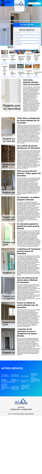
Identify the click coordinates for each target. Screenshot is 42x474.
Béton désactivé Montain (25, 381)
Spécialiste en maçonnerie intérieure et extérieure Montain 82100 (5, 386)
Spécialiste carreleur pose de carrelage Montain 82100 (35, 380)
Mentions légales (29, 414)
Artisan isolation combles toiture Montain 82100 (15, 388)
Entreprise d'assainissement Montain (15, 381)
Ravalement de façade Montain (15, 375)
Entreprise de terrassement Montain (34, 375)
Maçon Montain (25, 376)
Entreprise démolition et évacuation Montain (6, 381)
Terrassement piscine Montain (5, 375)
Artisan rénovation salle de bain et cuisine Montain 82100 (25, 387)
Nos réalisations (27, 25)
